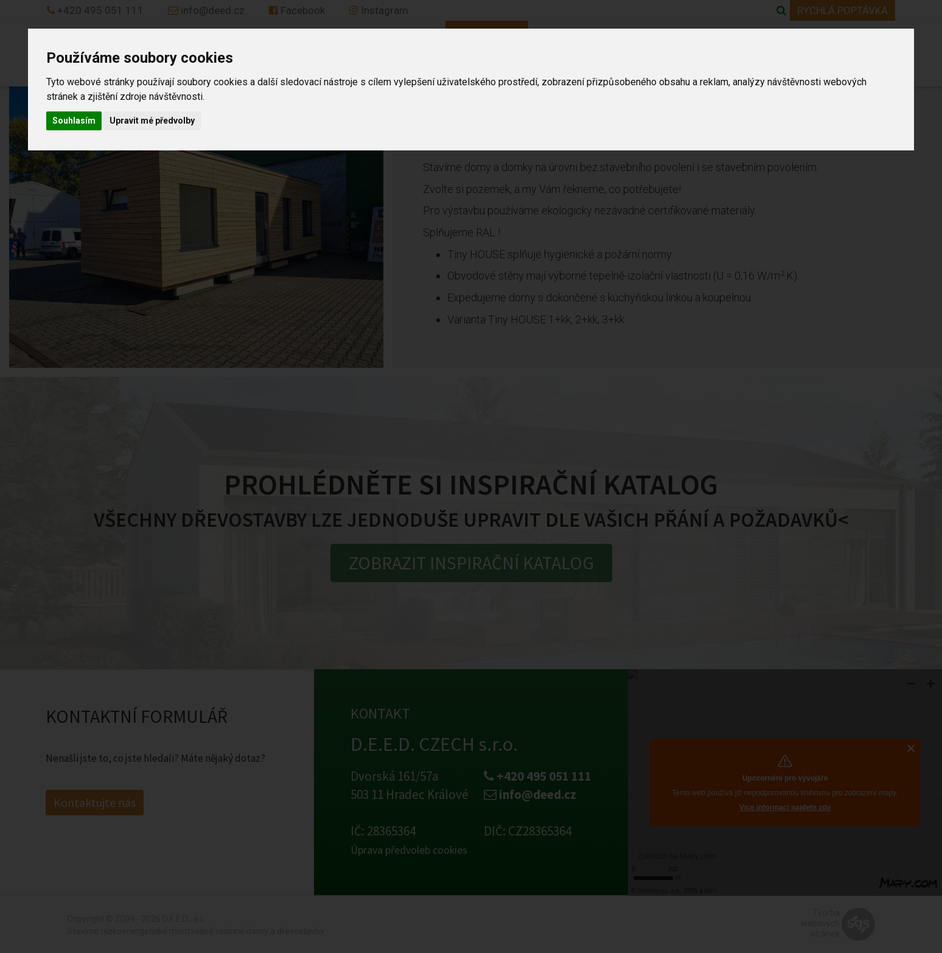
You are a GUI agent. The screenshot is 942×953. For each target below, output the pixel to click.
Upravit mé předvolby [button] (152, 120)
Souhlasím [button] (74, 120)
